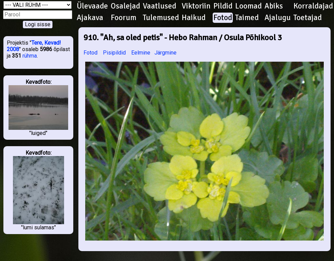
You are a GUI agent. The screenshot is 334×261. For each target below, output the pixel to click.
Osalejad (125, 6)
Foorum (123, 17)
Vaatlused (159, 6)
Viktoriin (196, 6)
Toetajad (307, 17)
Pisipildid (114, 52)
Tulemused (161, 17)
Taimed (247, 17)
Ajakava (90, 17)
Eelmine (140, 52)
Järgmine (165, 52)
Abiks (273, 6)
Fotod (222, 17)
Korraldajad (313, 6)
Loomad (248, 6)
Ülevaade (92, 6)
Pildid (222, 6)
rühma (29, 55)
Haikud (194, 17)
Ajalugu (277, 17)
